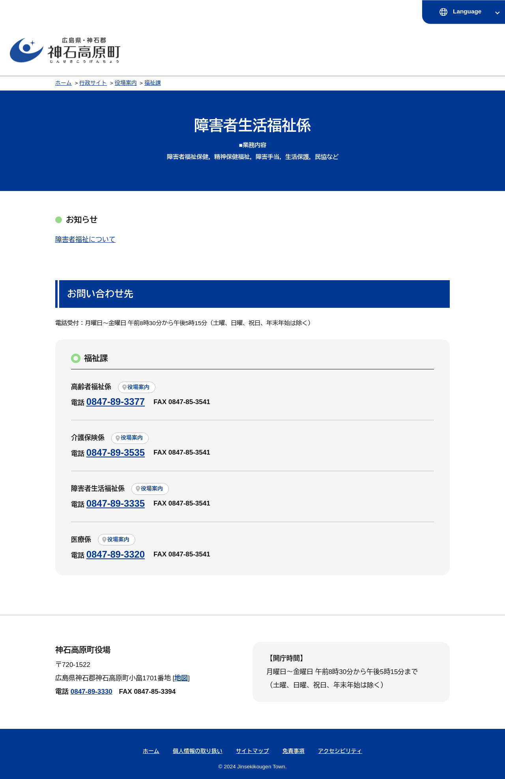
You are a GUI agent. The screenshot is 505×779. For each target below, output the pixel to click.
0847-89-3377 (115, 401)
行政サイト (93, 83)
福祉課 (152, 83)
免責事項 (293, 751)
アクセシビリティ (340, 751)
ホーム (63, 83)
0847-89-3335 (115, 503)
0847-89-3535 (115, 452)
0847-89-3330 (91, 691)
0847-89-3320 (115, 554)
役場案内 (126, 83)
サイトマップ (252, 751)
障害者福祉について (85, 239)
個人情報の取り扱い (198, 751)
